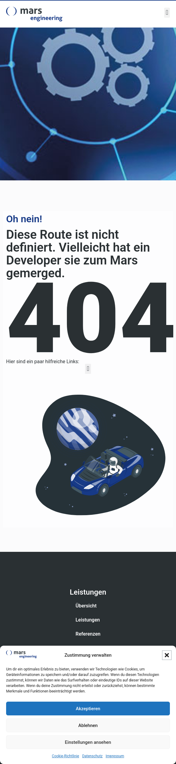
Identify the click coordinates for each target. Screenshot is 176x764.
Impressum (115, 756)
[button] (167, 655)
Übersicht (86, 606)
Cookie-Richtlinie (65, 756)
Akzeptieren (88, 708)
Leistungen (87, 620)
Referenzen (88, 634)
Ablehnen (87, 725)
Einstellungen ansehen (88, 742)
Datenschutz (92, 756)
